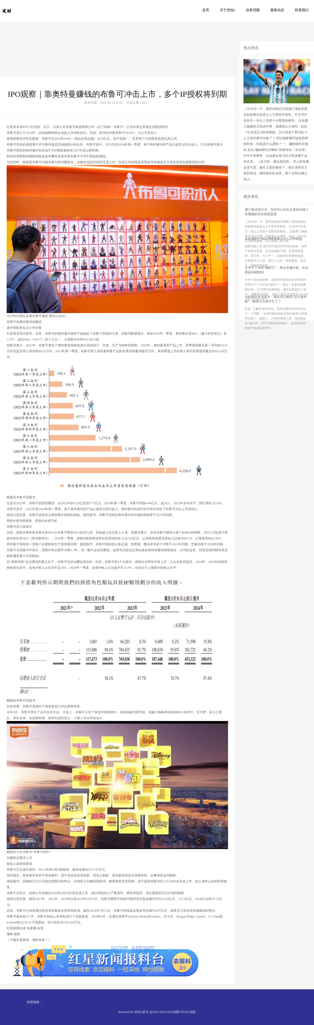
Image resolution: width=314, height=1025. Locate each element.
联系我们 (302, 10)
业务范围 (253, 10)
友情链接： (35, 1002)
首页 (205, 10)
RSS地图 (173, 1012)
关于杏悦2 (228, 10)
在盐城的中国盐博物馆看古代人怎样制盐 (273, 248)
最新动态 (277, 10)
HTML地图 (188, 1012)
